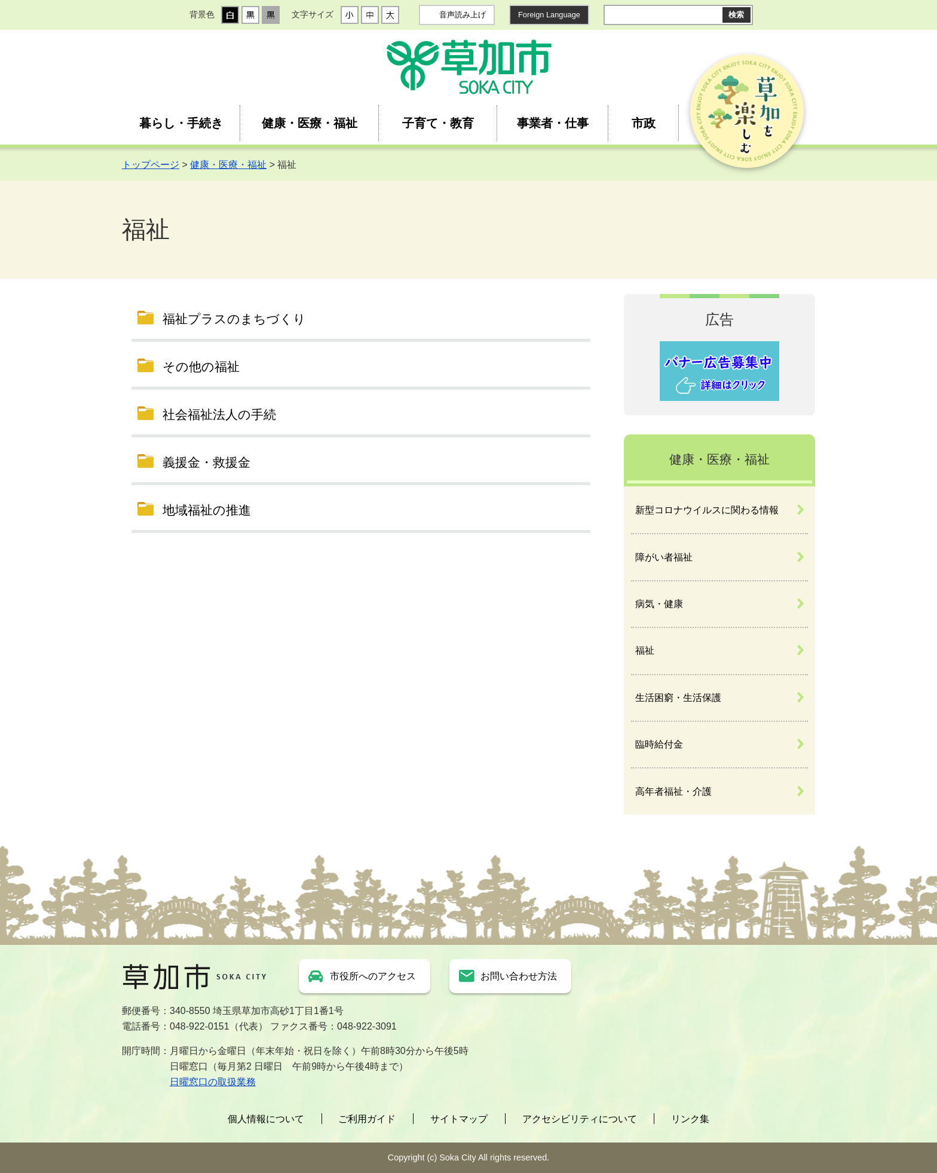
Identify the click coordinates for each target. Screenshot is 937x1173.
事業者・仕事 (553, 123)
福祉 (644, 650)
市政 (644, 123)
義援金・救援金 (206, 462)
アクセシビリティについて (579, 1119)
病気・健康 (659, 604)
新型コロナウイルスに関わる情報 (707, 510)
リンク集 (690, 1119)
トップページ (150, 165)
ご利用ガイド (367, 1119)
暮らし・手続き (181, 123)
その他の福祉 (201, 366)
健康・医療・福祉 (309, 123)
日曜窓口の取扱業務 (213, 1082)
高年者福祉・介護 (673, 791)
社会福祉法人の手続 (219, 414)
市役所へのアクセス (373, 976)
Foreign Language (549, 14)
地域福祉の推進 (207, 510)
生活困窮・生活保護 (678, 698)
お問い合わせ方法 (518, 976)
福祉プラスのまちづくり (234, 319)
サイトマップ (459, 1119)
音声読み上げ (462, 14)
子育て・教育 (438, 123)
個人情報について (266, 1119)
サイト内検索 (613, 15)
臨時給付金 (659, 744)
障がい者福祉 (664, 557)
